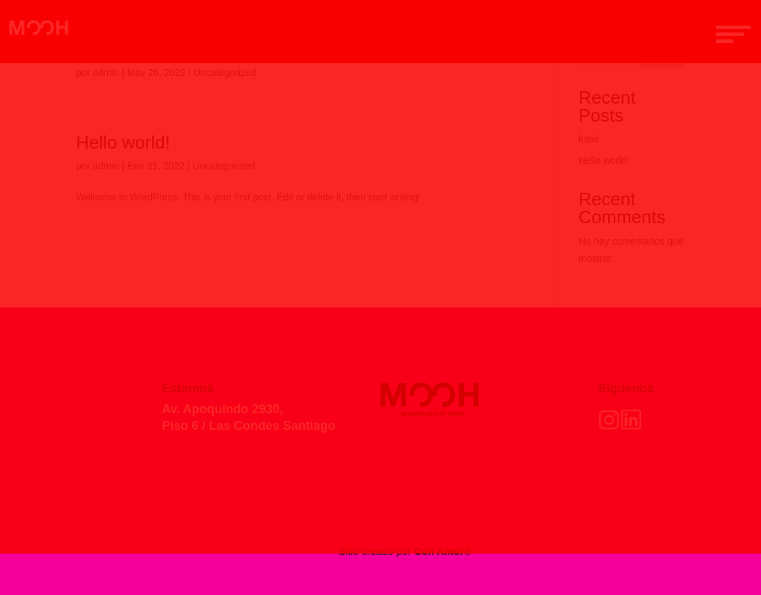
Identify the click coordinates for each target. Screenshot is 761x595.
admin (106, 72)
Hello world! (123, 142)
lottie (589, 138)
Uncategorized (225, 72)
